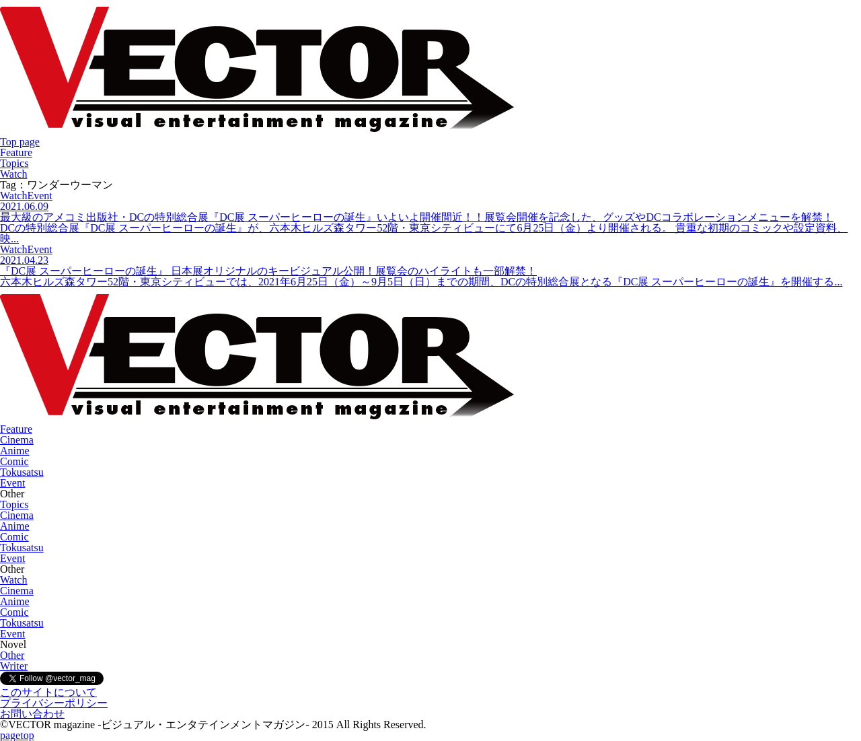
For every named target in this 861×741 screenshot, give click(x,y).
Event (12, 483)
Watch (13, 174)
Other (12, 655)
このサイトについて (48, 692)
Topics (14, 163)
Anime (15, 450)
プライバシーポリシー (54, 703)
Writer (14, 666)
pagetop (17, 735)
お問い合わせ (32, 713)
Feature (16, 152)
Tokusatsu (22, 472)
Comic (14, 461)
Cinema (17, 440)
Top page (20, 141)
